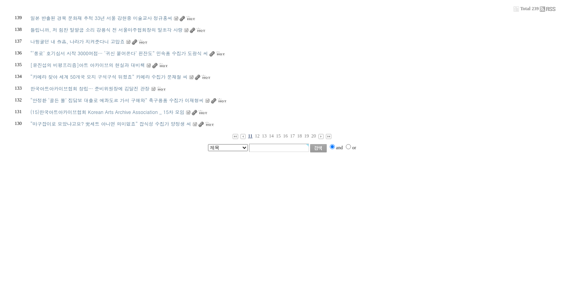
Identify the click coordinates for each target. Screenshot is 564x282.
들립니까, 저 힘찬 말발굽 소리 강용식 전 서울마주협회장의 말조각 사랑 (107, 29)
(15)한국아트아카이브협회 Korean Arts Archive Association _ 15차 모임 (107, 111)
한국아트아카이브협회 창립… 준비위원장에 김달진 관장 (90, 88)
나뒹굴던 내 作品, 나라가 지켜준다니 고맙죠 (78, 41)
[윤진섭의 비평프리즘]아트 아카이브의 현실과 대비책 (88, 64)
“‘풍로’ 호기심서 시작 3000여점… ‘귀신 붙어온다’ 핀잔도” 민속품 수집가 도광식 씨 (119, 53)
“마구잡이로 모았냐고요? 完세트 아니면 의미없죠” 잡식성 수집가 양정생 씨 (111, 123)
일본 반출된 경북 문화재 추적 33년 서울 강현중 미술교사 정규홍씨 (101, 17)
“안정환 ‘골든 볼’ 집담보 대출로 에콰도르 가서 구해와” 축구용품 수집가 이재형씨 (117, 100)
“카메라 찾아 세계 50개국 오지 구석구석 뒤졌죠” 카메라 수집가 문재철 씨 (109, 76)
